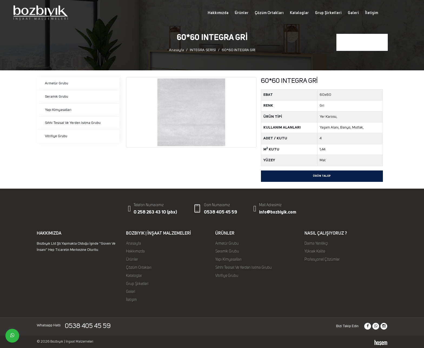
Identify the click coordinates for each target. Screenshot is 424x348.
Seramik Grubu (56, 97)
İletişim (371, 13)
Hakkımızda (218, 13)
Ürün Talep (322, 176)
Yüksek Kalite (314, 251)
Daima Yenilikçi (316, 243)
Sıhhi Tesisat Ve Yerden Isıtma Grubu (73, 123)
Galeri (353, 13)
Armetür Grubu (56, 83)
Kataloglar (299, 13)
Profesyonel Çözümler (322, 259)
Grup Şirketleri (328, 13)
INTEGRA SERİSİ (203, 50)
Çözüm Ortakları (269, 13)
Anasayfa (176, 50)
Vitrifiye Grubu (56, 136)
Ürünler (242, 13)
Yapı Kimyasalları (58, 110)
